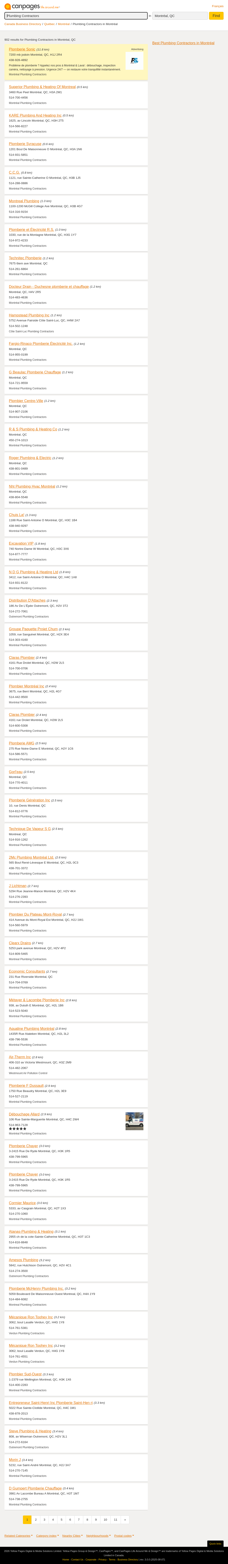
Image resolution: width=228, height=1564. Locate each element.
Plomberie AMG (21, 743)
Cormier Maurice (22, 1203)
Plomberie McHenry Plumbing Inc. (36, 1288)
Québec (49, 24)
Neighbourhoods (97, 1535)
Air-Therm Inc (20, 1057)
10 (105, 1519)
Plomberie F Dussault (26, 1085)
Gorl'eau (15, 772)
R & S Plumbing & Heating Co (33, 429)
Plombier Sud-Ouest (25, 1374)
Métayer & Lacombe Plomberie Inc (37, 1000)
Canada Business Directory (22, 24)
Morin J (15, 1460)
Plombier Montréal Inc (26, 686)
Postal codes (123, 1535)
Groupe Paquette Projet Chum (33, 629)
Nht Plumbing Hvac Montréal (32, 486)
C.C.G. (14, 172)
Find (216, 16)
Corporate (91, 1559)
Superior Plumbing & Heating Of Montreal (42, 87)
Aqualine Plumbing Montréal (31, 1029)
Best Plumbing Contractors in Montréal (183, 43)
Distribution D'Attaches (27, 600)
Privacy (103, 1559)
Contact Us (77, 1559)
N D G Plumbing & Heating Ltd (33, 572)
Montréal (64, 24)
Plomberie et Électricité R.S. (31, 230)
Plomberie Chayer (23, 1146)
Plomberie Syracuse (25, 144)
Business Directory (128, 1559)
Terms (112, 1559)
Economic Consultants (27, 971)
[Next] (125, 1520)
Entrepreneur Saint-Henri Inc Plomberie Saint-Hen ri (51, 1403)
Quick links (215, 1543)
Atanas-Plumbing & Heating (31, 1231)
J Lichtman (17, 886)
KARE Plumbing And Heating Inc (35, 115)
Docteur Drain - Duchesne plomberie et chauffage (49, 287)
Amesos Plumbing (23, 1260)
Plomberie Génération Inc (29, 800)
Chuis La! (16, 515)
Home (66, 1559)
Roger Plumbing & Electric (30, 458)
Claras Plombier (22, 658)
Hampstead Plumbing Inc (29, 315)
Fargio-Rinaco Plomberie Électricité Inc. (41, 343)
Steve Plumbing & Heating (30, 1431)
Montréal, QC (165, 16)
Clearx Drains (20, 943)
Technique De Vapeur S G (30, 829)
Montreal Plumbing (24, 201)
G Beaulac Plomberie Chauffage (35, 372)
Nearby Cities (71, 1535)
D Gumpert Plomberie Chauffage (35, 1488)
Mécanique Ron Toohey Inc (31, 1317)
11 (115, 1519)
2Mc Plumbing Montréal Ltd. (31, 857)
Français (218, 6)
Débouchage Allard (24, 1114)
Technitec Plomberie (25, 258)
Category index (46, 1535)
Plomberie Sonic (22, 49)
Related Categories (17, 1535)
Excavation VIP (21, 543)
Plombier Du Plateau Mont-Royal (35, 914)
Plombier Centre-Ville (26, 401)
